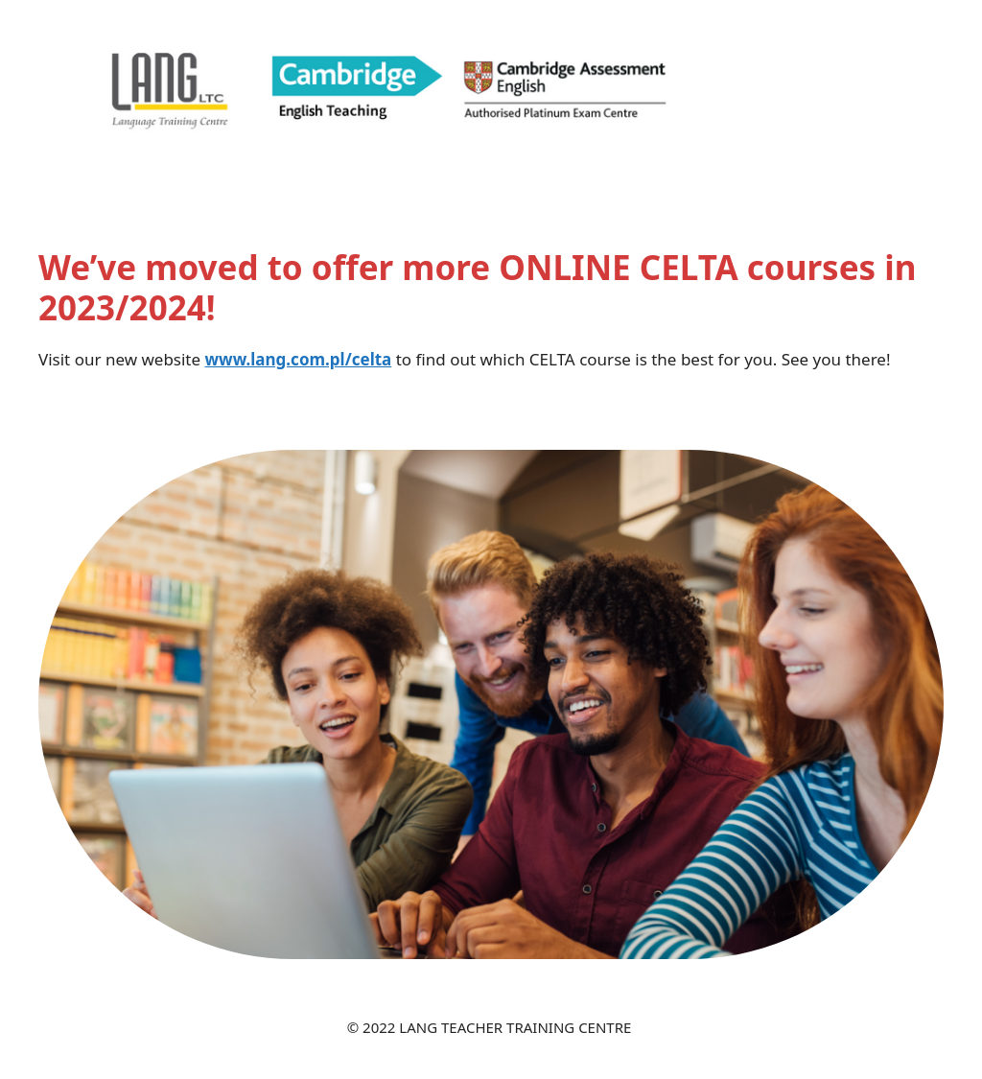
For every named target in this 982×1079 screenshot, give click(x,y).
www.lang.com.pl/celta (298, 359)
